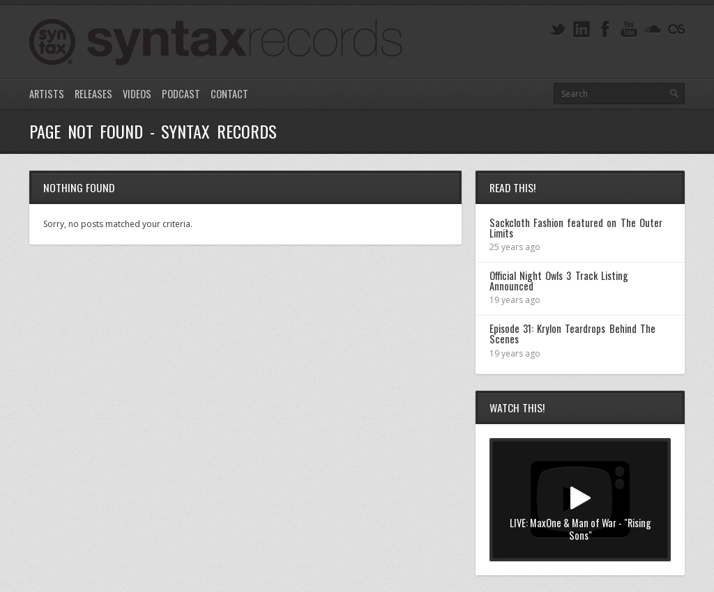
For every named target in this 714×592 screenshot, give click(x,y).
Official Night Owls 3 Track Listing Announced (558, 280)
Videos (137, 93)
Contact (229, 93)
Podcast (181, 93)
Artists (46, 93)
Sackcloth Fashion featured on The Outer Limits (575, 227)
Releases (93, 93)
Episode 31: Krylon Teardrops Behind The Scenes (572, 333)
